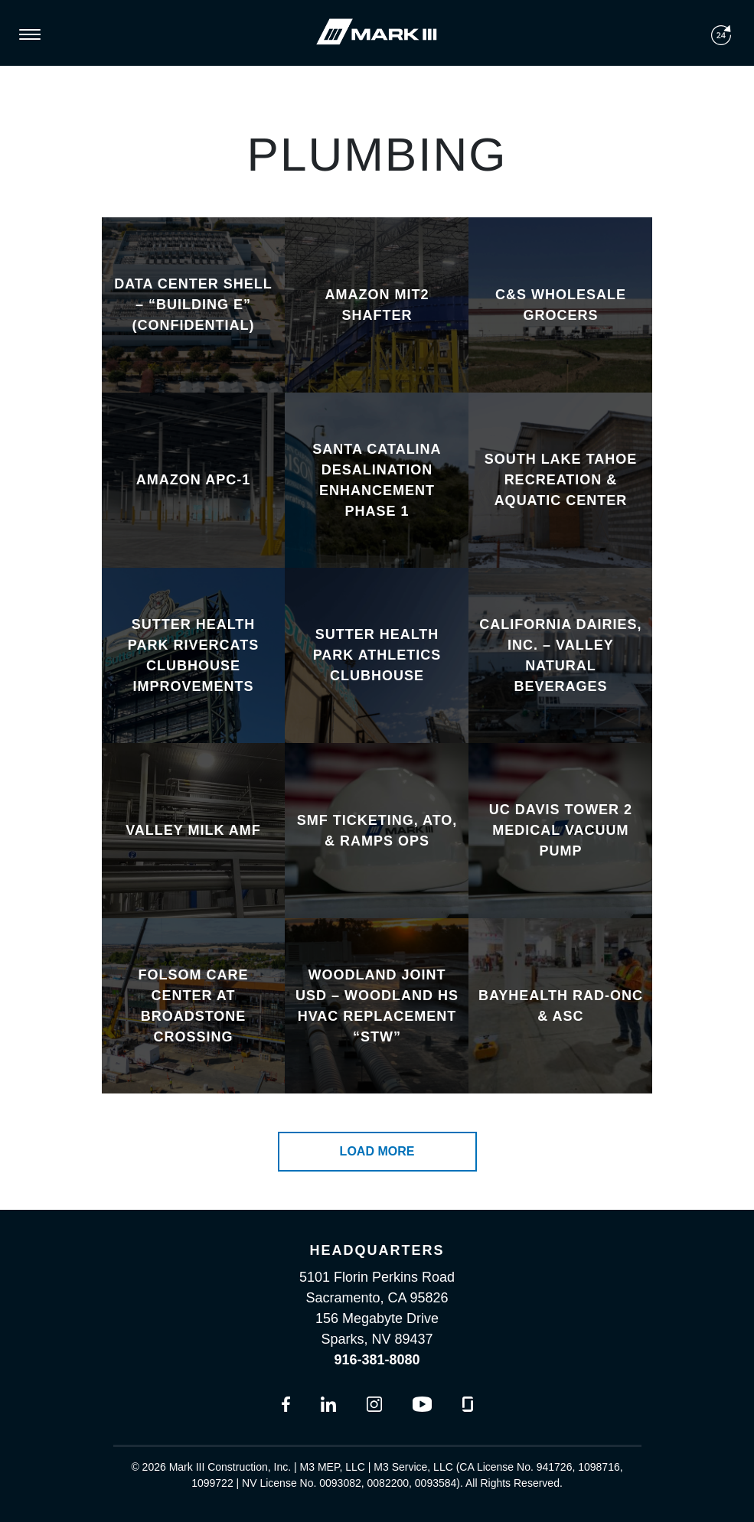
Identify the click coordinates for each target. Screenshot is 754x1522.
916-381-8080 (376, 1359)
